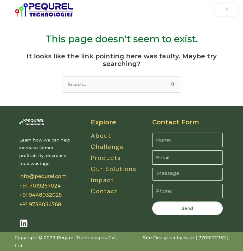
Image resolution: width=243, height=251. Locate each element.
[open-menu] (226, 10)
